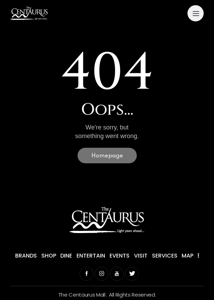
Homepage (107, 156)
